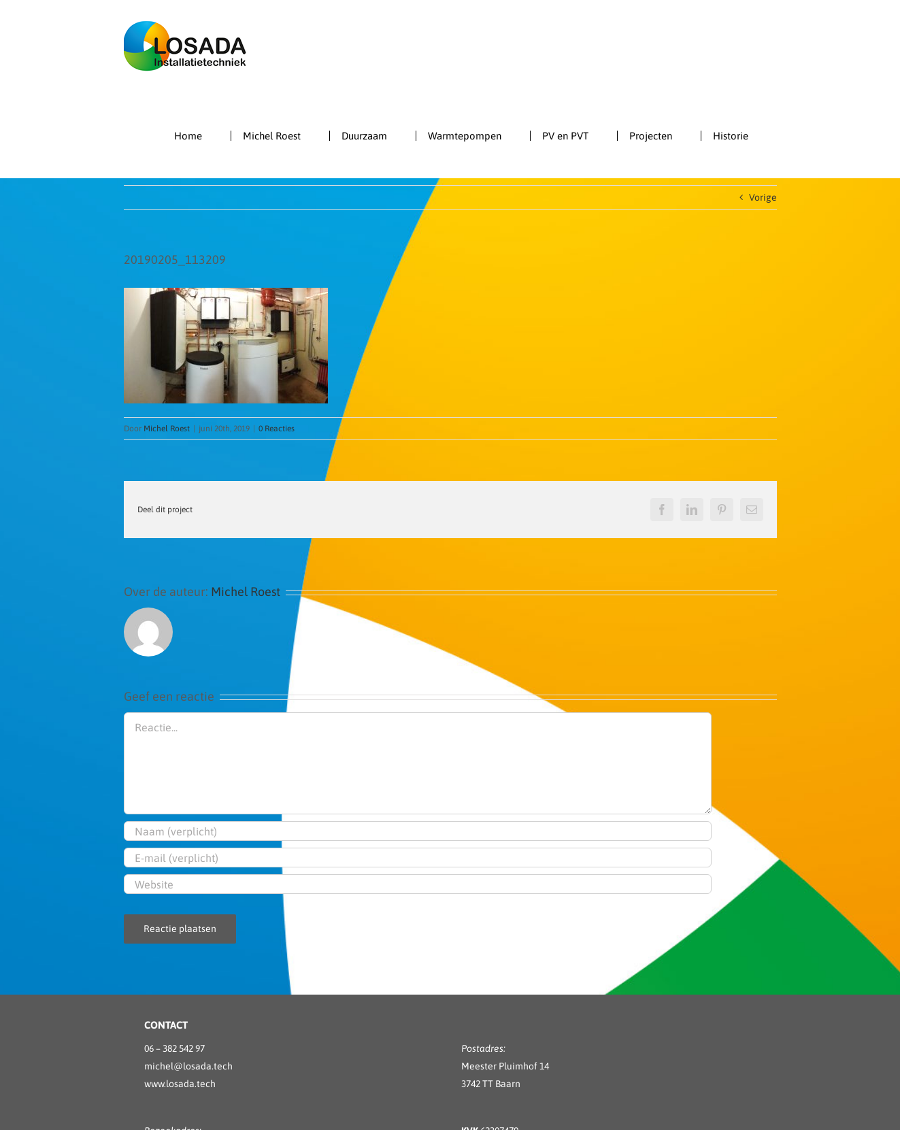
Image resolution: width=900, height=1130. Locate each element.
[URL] (418, 884)
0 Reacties (277, 428)
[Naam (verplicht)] (418, 831)
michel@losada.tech (188, 1066)
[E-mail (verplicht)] (418, 857)
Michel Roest (167, 428)
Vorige (763, 197)
